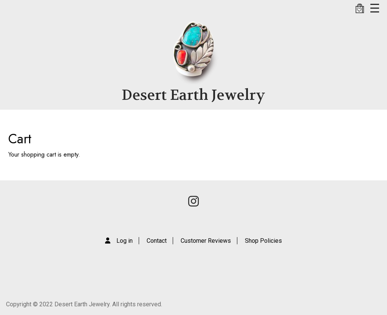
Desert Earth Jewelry (193, 95)
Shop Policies (263, 240)
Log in (124, 240)
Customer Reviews (206, 240)
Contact (157, 240)
